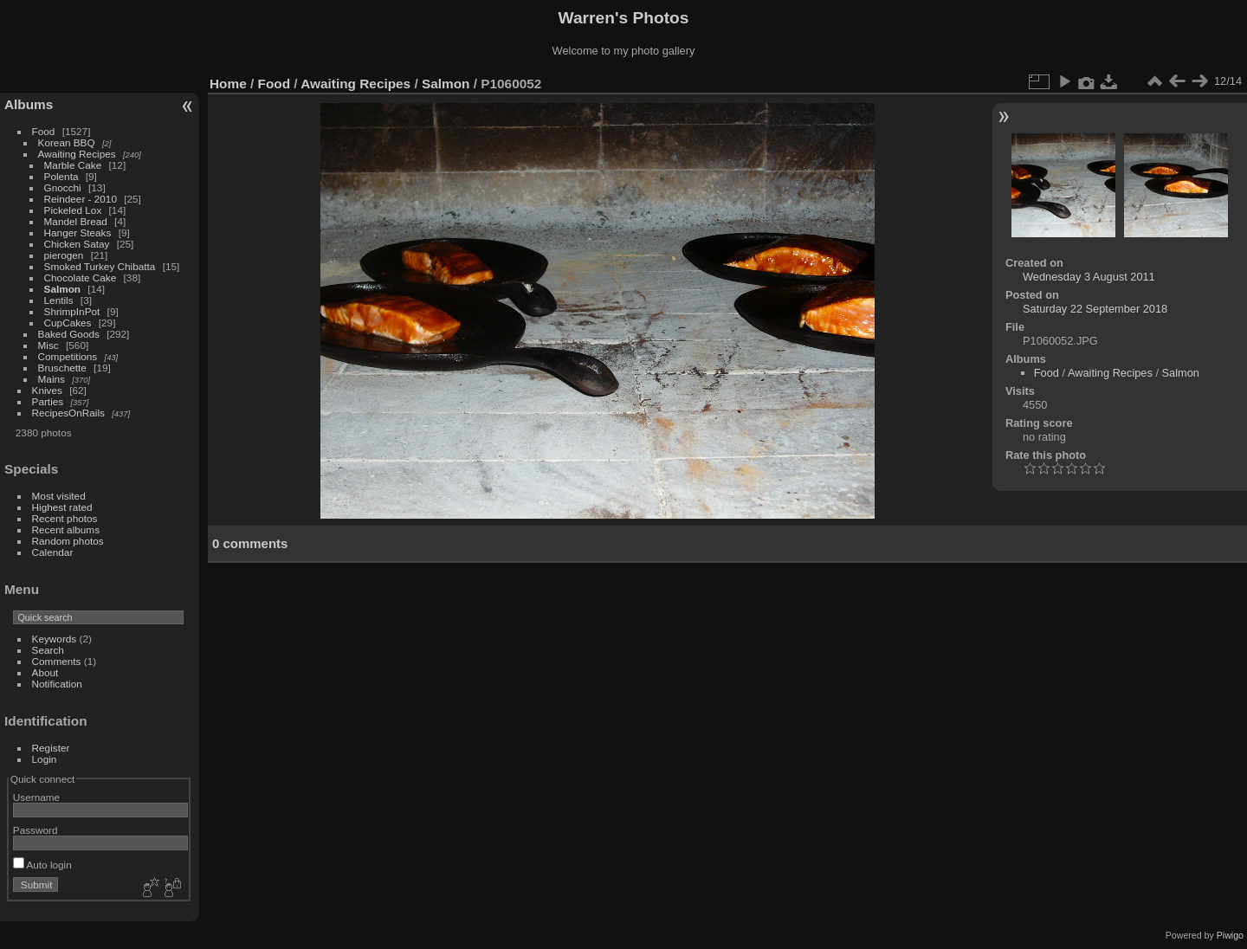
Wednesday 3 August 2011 (1089, 276)
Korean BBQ (66, 142)
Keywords (54, 638)
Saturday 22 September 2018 (1095, 308)
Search (48, 649)
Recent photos (65, 518)
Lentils (59, 300)
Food (43, 131)
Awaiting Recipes (77, 153)
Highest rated (62, 507)
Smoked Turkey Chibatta (100, 266)
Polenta (61, 176)
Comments (56, 661)
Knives (47, 390)
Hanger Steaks (78, 232)
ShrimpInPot (72, 311)
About (45, 672)
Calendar (53, 552)
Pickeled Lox (73, 210)
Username (36, 797)
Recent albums (66, 529)
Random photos (68, 540)
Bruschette (62, 367)
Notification (57, 683)
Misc (48, 345)
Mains (51, 378)
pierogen (64, 255)
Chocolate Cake (80, 277)
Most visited (59, 495)
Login (44, 759)
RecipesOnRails (68, 412)
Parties (48, 401)
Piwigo (1230, 935)
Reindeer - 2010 (80, 198)
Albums (28, 104)
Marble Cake (73, 165)
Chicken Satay (77, 243)
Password (35, 830)
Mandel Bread (75, 221)
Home (228, 83)
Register (51, 747)
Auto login (42, 864)
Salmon (62, 288)
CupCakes (68, 322)
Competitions (68, 356)
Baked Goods (69, 333)
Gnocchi (62, 187)
